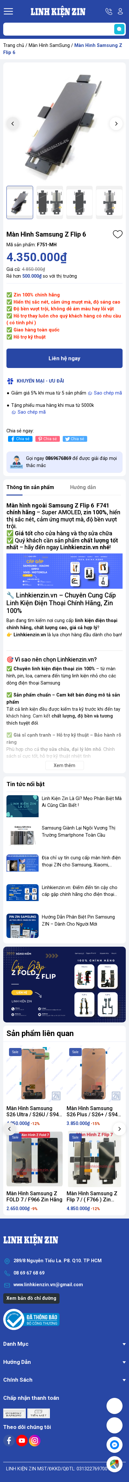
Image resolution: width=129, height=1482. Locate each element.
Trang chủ (13, 45)
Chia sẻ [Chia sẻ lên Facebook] (19, 439)
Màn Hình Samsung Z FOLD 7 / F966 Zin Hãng (34, 1196)
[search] (119, 29)
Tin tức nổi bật (25, 784)
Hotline (109, 11)
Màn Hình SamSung (49, 45)
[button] (116, 123)
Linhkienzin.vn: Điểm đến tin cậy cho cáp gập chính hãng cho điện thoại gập (79, 894)
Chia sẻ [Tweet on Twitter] (74, 439)
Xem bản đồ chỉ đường (31, 1298)
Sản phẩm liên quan (40, 1033)
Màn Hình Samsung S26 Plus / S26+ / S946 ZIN (93, 1114)
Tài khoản (120, 11)
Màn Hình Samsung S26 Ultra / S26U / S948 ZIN (33, 1114)
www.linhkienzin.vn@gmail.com (48, 1284)
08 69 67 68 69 (29, 1273)
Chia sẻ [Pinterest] (47, 439)
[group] (64, 124)
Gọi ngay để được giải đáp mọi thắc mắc (71, 462)
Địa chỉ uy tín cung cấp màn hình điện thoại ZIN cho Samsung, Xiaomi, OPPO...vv (81, 865)
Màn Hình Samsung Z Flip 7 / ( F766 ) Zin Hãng (92, 1199)
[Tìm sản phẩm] (64, 29)
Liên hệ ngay (64, 358)
